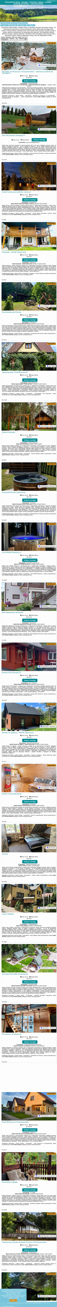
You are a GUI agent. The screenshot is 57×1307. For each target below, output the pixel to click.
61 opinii (40, 384)
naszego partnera (6, 98)
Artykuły (31, 25)
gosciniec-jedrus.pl (52, 1)
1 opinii (54, 84)
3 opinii (40, 203)
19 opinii (37, 324)
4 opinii (38, 624)
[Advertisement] (28, 1078)
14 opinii (37, 1046)
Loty (5, 25)
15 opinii (37, 805)
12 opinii (37, 684)
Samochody (13, 25)
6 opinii (37, 564)
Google (4, 1291)
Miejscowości (24, 22)
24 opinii (42, 744)
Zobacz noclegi (30, 81)
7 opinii (33, 865)
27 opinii (39, 264)
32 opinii (39, 504)
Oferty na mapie (14, 22)
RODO (17, 1298)
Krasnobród (51, 43)
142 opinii (39, 986)
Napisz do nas (46, 1302)
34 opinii (36, 1194)
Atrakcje (22, 25)
